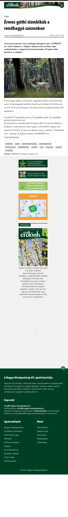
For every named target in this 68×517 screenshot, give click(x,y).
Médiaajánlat (42, 438)
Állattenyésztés (10, 461)
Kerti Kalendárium (11, 450)
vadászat (9, 150)
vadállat (49, 147)
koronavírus (10, 147)
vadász (58, 147)
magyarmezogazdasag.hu (14, 35)
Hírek (6, 17)
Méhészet (8, 438)
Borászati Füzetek (11, 453)
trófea (34, 147)
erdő (17, 144)
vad (41, 147)
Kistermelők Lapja (11, 435)
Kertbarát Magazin (11, 442)
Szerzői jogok (42, 431)
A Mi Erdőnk (9, 457)
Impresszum (42, 435)
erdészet (9, 144)
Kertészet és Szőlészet (13, 431)
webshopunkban (40, 411)
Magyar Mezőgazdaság (13, 427)
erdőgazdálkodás (29, 144)
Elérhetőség (42, 442)
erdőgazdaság (45, 144)
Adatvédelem (42, 427)
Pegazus (7, 446)
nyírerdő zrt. (24, 147)
